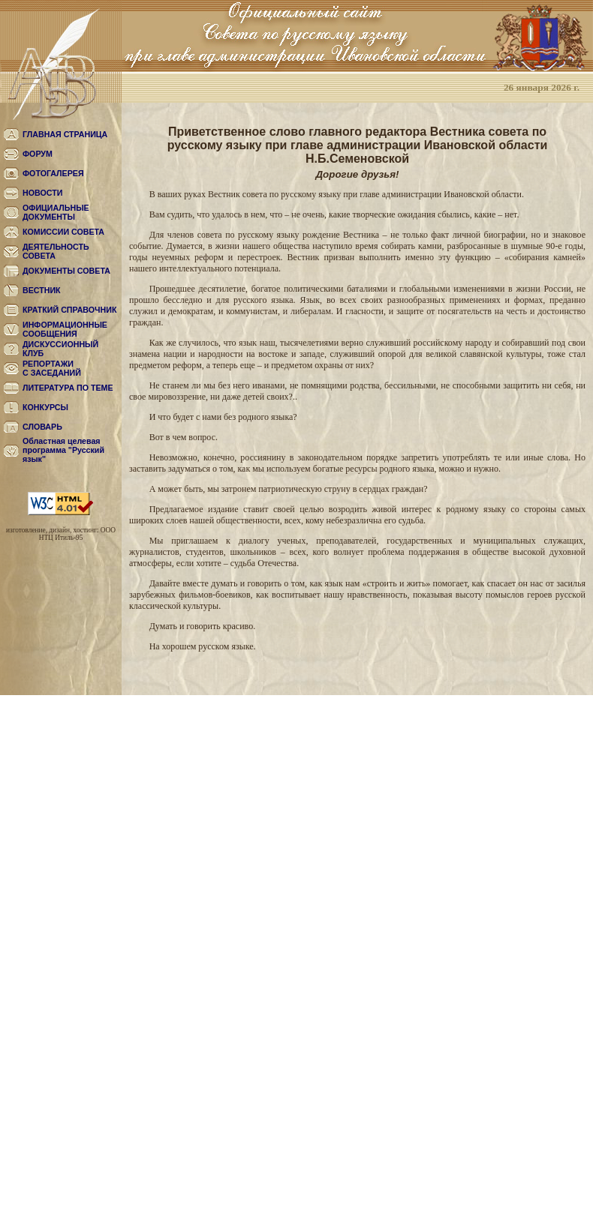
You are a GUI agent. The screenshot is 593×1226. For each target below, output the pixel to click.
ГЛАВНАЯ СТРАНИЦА (65, 134)
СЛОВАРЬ (42, 426)
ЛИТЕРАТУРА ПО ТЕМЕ (68, 387)
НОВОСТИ (42, 192)
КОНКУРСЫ (45, 407)
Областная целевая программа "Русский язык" (63, 449)
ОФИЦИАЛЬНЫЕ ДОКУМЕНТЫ (56, 212)
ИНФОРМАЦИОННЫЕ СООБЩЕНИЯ (65, 329)
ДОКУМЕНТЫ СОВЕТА (66, 270)
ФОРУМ (38, 153)
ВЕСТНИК (42, 290)
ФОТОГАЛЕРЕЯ (53, 173)
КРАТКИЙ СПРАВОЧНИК (69, 309)
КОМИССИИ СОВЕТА (63, 231)
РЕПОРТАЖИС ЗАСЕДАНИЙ (52, 368)
